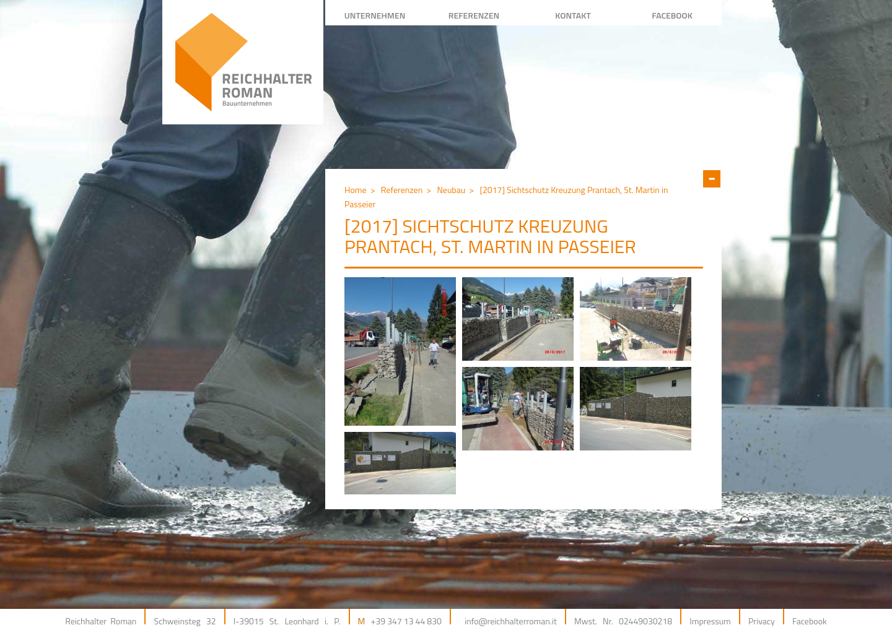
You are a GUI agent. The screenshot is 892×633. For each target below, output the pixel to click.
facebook (672, 15)
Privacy (761, 620)
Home (355, 189)
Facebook (809, 620)
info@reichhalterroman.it (511, 620)
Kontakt (573, 15)
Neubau (451, 189)
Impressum (709, 620)
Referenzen (401, 189)
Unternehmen (375, 15)
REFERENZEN (473, 15)
